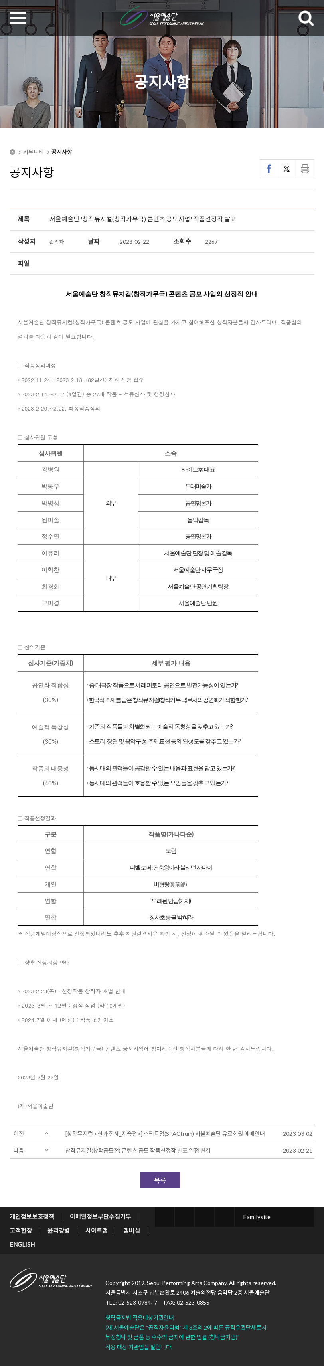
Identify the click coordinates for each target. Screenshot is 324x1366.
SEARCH (306, 18)
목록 (160, 1180)
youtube (224, 1217)
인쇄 (305, 169)
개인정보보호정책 (32, 1216)
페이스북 (269, 169)
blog (204, 1217)
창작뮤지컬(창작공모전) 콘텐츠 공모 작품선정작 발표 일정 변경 (138, 1150)
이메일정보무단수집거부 (100, 1216)
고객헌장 (21, 1230)
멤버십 (131, 1230)
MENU (18, 18)
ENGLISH (22, 1244)
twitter (164, 1217)
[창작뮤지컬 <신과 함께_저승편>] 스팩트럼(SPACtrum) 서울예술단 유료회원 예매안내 (165, 1133)
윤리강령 (58, 1230)
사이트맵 (96, 1230)
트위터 (287, 169)
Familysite (257, 1216)
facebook (184, 1217)
